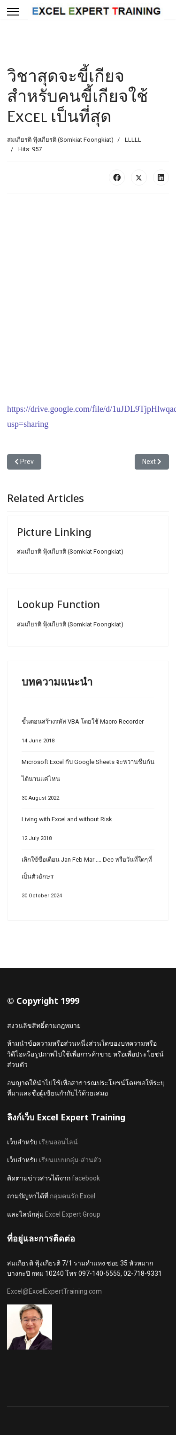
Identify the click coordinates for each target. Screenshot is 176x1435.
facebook (86, 1178)
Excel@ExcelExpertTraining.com (54, 1291)
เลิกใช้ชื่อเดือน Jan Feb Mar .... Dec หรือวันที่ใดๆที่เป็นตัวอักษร (88, 880)
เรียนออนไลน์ (58, 1142)
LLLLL (133, 139)
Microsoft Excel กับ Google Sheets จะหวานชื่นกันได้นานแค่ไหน (88, 782)
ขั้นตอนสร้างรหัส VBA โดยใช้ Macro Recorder (88, 733)
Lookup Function (58, 604)
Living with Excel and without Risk (88, 831)
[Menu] (13, 11)
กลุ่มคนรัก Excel (72, 1196)
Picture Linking (54, 532)
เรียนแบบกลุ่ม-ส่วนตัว (70, 1160)
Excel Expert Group (72, 1214)
